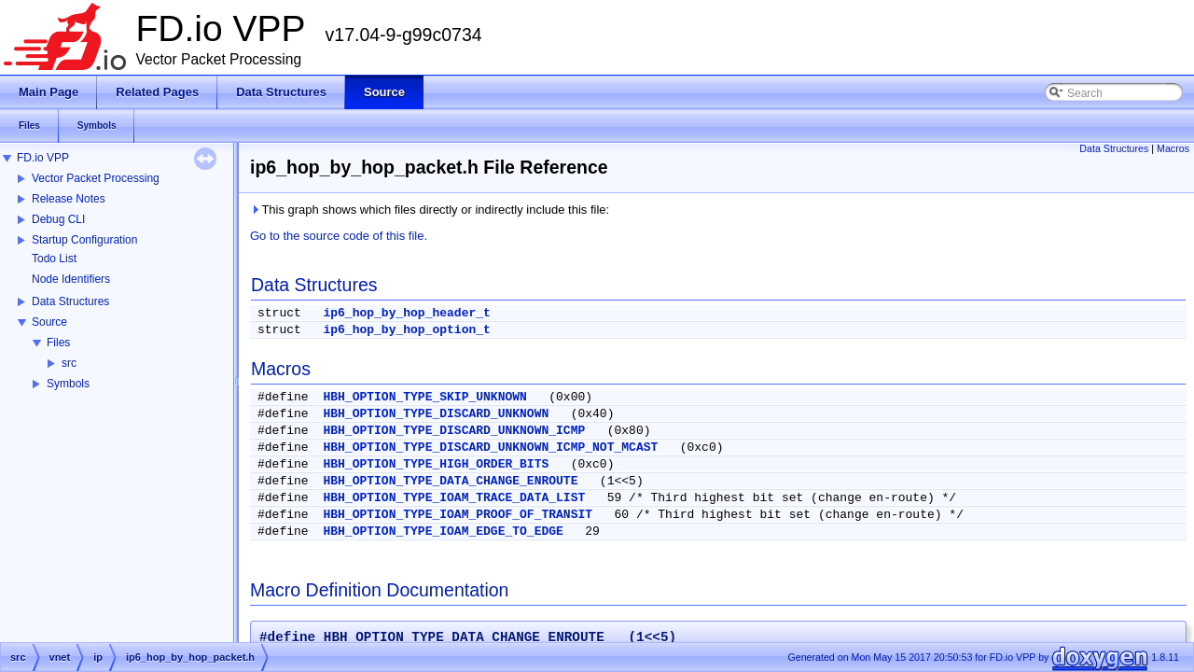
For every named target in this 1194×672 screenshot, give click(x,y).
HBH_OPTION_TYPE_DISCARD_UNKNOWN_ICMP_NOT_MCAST (490, 448)
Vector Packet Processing (96, 178)
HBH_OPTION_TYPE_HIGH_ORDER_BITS (435, 464)
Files (58, 342)
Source (49, 322)
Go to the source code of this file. (338, 236)
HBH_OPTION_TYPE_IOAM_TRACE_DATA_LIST (454, 498)
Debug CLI (58, 219)
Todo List (54, 258)
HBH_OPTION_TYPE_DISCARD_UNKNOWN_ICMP (454, 431)
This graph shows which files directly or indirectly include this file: (429, 210)
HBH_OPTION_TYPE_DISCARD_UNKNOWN (435, 414)
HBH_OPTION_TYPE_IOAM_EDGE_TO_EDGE (442, 532)
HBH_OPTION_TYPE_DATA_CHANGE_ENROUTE (450, 481)
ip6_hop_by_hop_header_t (406, 313)
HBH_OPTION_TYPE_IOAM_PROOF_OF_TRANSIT (457, 515)
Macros (1173, 148)
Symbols (68, 383)
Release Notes (68, 198)
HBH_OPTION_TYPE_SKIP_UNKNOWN (424, 397)
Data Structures (70, 301)
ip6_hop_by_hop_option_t (406, 330)
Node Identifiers (71, 279)
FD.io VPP (43, 157)
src (69, 363)
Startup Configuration (84, 239)
